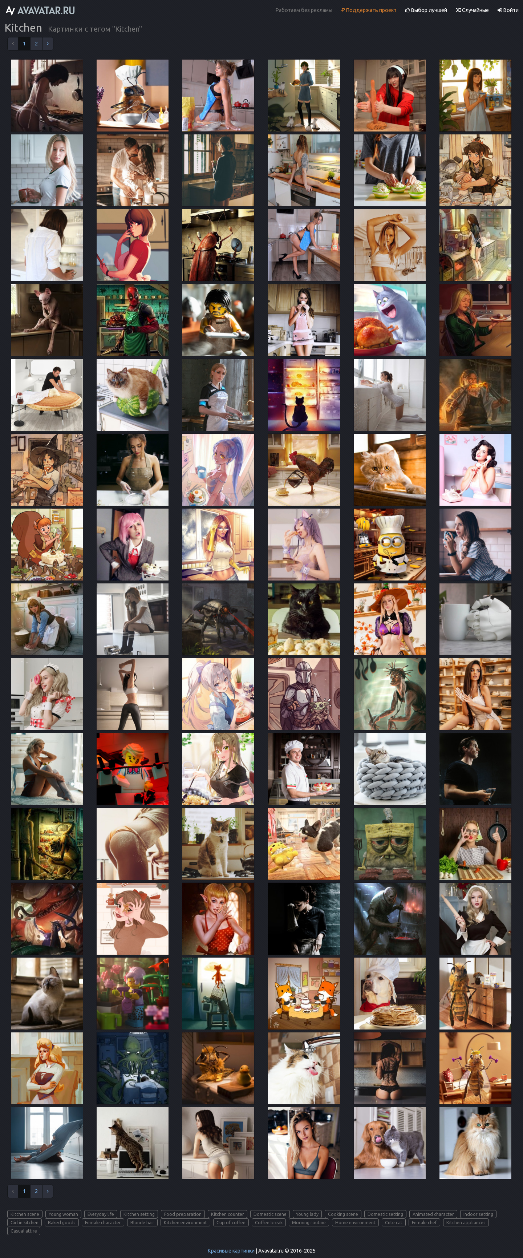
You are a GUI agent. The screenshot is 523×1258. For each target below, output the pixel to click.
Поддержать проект (369, 10)
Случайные (472, 10)
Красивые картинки (231, 1251)
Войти (508, 10)
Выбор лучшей (426, 10)
